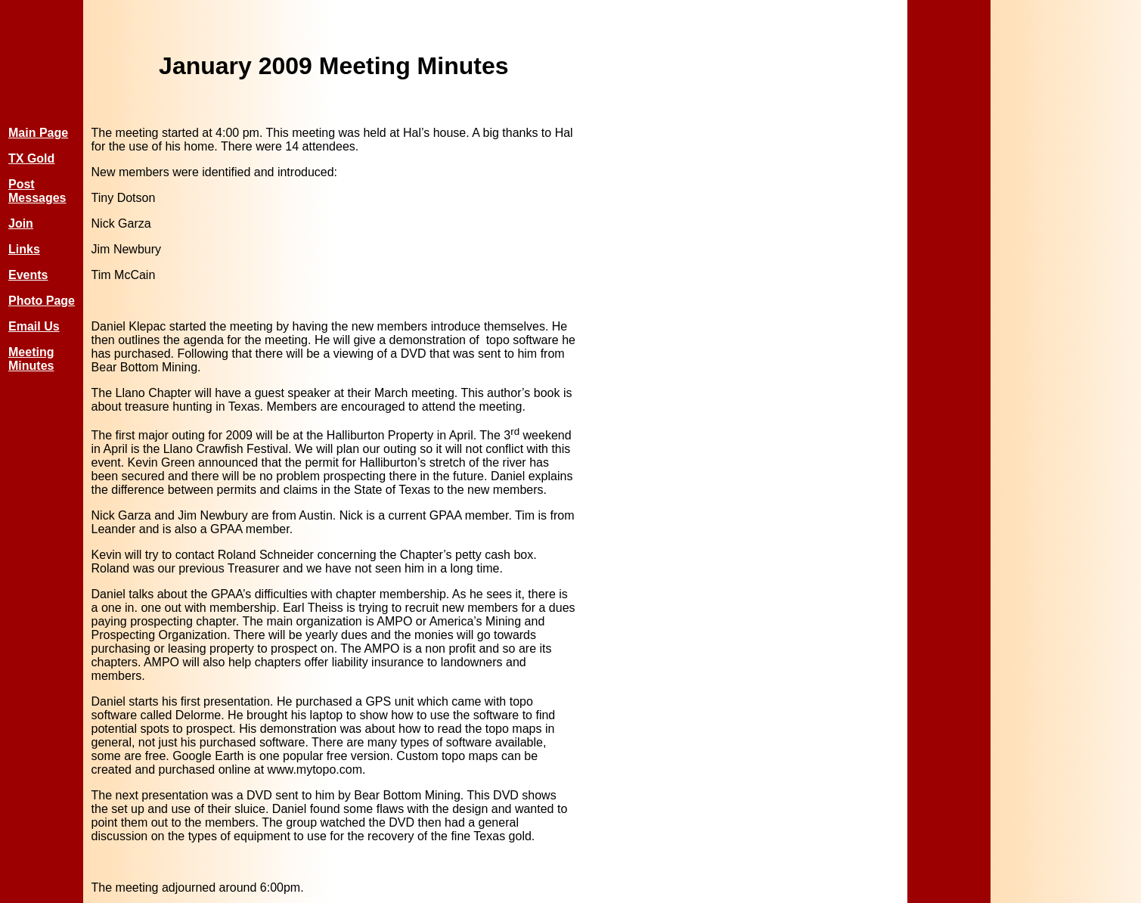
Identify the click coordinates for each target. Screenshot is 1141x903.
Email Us (34, 326)
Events (28, 274)
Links (24, 249)
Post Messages (37, 191)
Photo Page (41, 300)
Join (20, 223)
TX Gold (31, 158)
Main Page (38, 132)
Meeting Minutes (31, 359)
